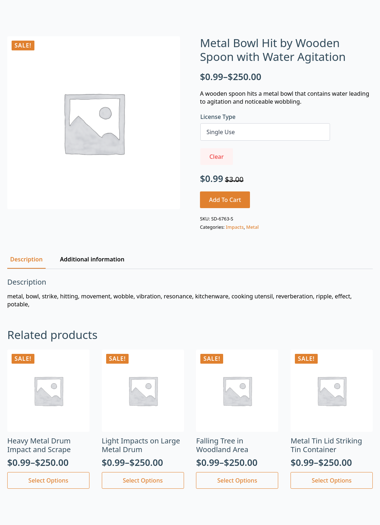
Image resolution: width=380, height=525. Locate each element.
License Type (217, 117)
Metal (252, 227)
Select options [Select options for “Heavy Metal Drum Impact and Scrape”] (48, 480)
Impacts (234, 227)
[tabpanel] (190, 293)
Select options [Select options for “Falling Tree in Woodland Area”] (237, 480)
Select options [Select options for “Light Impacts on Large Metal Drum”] (143, 480)
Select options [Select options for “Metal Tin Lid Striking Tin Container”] (332, 480)
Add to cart (225, 200)
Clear (216, 157)
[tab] (26, 259)
